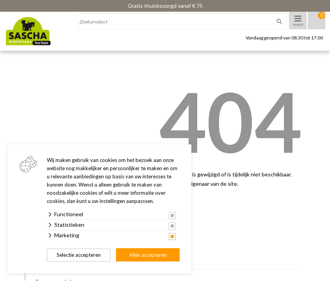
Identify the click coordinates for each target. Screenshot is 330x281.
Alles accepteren (148, 255)
